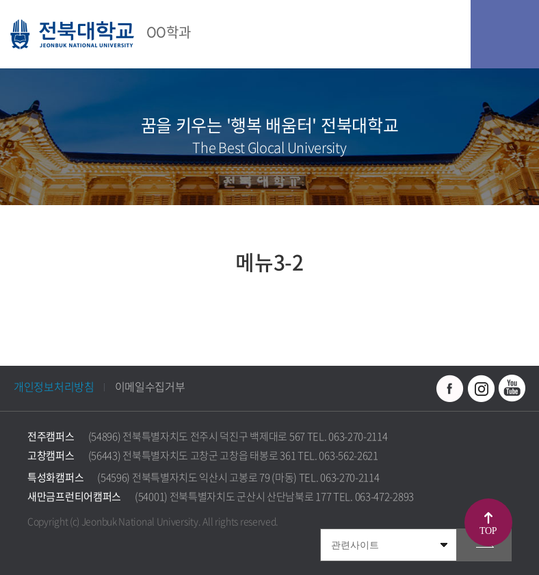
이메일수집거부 (150, 386)
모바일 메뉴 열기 (505, 34)
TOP (488, 531)
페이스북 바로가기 (450, 388)
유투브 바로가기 (511, 388)
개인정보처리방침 (54, 386)
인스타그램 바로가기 (481, 388)
